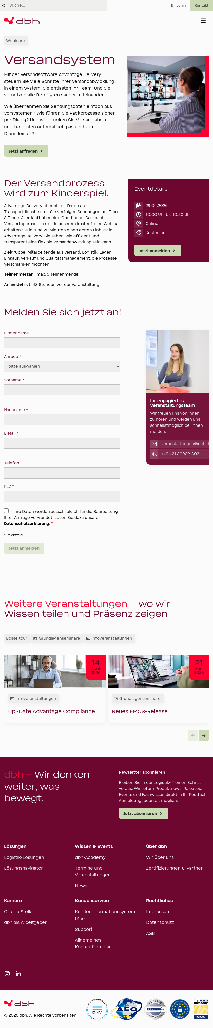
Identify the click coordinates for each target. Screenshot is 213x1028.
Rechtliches (159, 901)
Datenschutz (160, 922)
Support (83, 929)
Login (178, 6)
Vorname (62, 386)
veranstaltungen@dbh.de (186, 444)
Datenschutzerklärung (26, 523)
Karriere (13, 901)
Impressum (158, 911)
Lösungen (15, 846)
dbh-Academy (90, 857)
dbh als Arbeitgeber (25, 922)
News (81, 886)
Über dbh (156, 846)
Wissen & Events (94, 846)
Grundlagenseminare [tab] (56, 638)
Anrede (62, 363)
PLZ (62, 493)
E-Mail (62, 440)
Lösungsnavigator (23, 868)
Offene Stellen (19, 911)
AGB (150, 933)
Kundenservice (92, 901)
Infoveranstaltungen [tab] (109, 638)
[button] (204, 735)
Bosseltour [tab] (16, 638)
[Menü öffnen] (203, 20)
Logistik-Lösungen (24, 857)
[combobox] (58, 5)
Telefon (62, 470)
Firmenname (62, 339)
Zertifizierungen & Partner (174, 868)
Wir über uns (160, 857)
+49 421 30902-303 (180, 454)
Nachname (62, 416)
